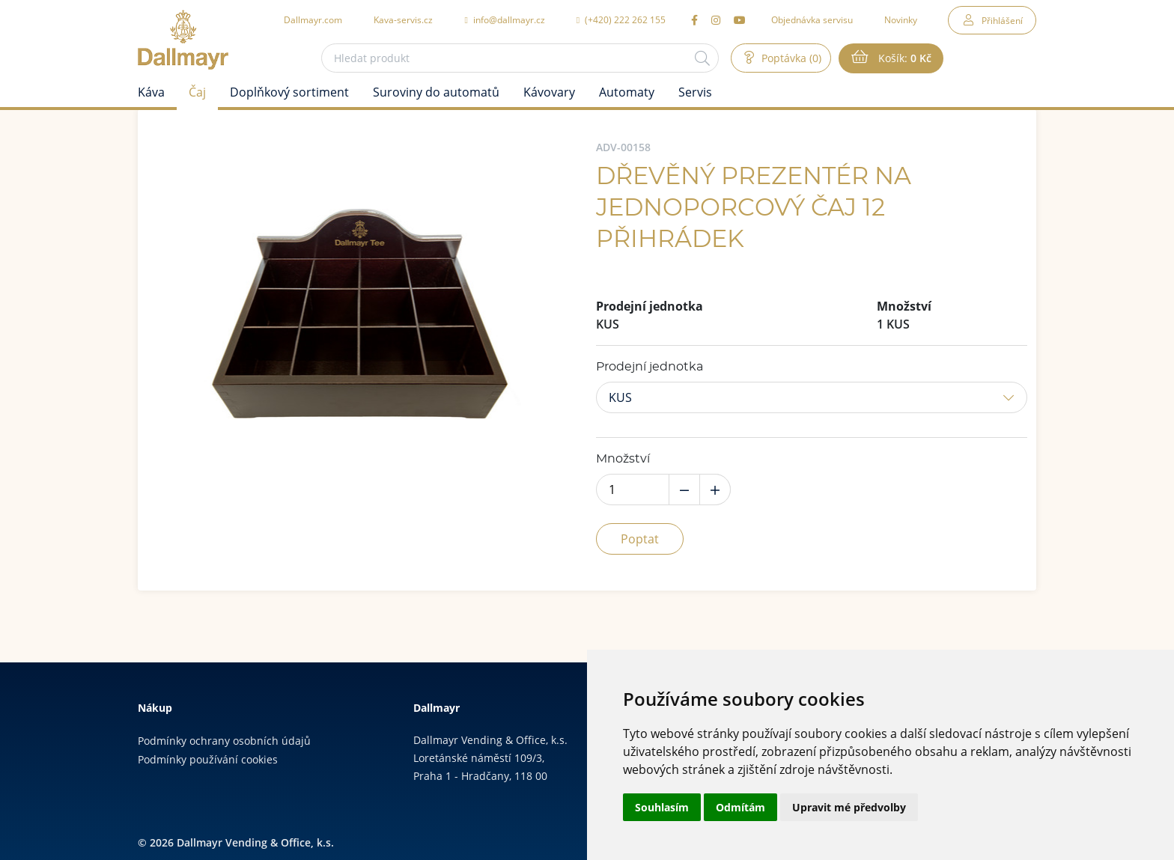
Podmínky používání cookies (208, 759)
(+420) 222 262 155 (621, 19)
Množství (623, 459)
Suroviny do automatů (436, 92)
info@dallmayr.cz (504, 19)
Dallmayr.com (313, 19)
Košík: (903, 58)
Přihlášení (1002, 20)
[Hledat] (702, 58)
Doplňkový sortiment (289, 92)
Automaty (626, 92)
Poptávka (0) (789, 58)
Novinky (900, 19)
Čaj (197, 92)
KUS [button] (620, 397)
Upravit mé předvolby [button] (849, 807)
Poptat (640, 539)
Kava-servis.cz (403, 19)
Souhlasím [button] (662, 807)
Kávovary (549, 92)
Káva (151, 92)
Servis (695, 92)
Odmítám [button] (740, 807)
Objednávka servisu (812, 19)
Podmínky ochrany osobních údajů (224, 741)
